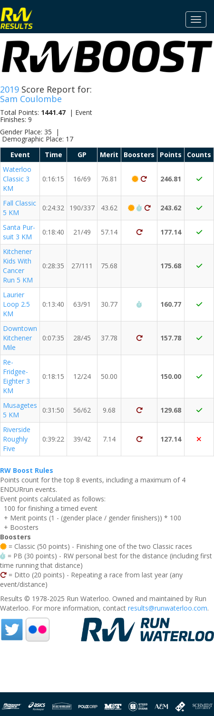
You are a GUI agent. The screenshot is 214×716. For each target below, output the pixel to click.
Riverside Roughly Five (16, 439)
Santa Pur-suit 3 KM (19, 232)
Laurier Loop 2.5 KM (16, 304)
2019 (10, 89)
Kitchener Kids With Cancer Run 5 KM (18, 265)
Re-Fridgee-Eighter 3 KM (16, 376)
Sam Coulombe (31, 98)
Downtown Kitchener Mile (20, 338)
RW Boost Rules (26, 470)
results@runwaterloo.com (167, 607)
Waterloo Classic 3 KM (17, 179)
